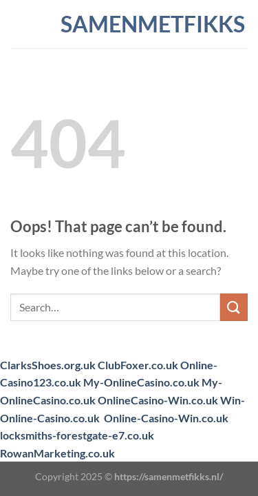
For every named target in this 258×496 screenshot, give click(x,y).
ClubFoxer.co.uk (138, 364)
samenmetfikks (129, 24)
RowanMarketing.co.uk (57, 452)
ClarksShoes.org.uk (48, 364)
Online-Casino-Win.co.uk (166, 417)
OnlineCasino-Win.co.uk (158, 399)
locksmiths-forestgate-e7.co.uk (77, 435)
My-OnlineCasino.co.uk (141, 382)
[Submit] (234, 306)
